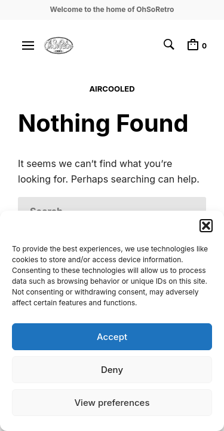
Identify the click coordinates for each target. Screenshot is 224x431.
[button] (206, 226)
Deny (112, 369)
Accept (112, 336)
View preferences (111, 402)
